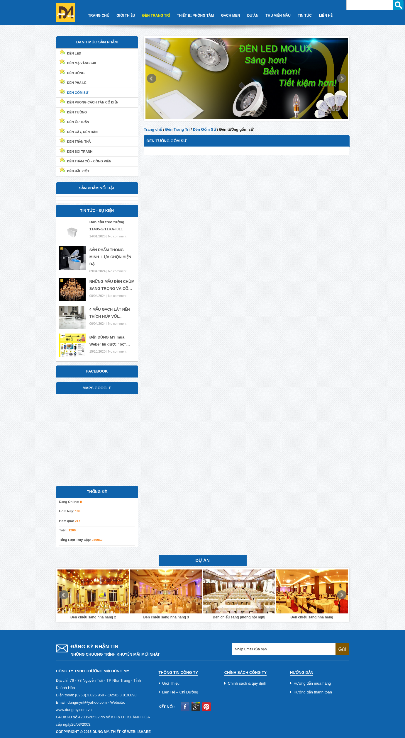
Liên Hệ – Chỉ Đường (180, 692)
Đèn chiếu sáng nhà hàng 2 (93, 617)
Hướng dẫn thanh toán (313, 692)
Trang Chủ (98, 15)
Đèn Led (74, 53)
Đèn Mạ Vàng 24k (82, 63)
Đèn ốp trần (78, 122)
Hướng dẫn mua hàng (312, 683)
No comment (117, 236)
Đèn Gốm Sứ (204, 129)
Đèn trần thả (79, 141)
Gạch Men (230, 15)
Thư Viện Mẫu (278, 15)
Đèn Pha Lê (77, 82)
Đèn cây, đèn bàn (82, 132)
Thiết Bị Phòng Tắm (195, 15)
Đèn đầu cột (78, 171)
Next (341, 78)
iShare (144, 732)
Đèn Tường (77, 112)
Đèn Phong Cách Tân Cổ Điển (92, 102)
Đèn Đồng (76, 73)
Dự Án (252, 15)
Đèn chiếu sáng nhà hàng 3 (166, 617)
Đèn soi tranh (80, 151)
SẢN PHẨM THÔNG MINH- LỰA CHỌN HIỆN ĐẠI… (110, 257)
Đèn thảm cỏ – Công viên (89, 161)
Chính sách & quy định (247, 683)
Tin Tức (305, 15)
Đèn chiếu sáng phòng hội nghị (239, 617)
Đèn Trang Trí (156, 15)
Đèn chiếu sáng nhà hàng (311, 617)
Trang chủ (153, 129)
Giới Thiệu (125, 15)
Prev (151, 78)
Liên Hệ (326, 15)
